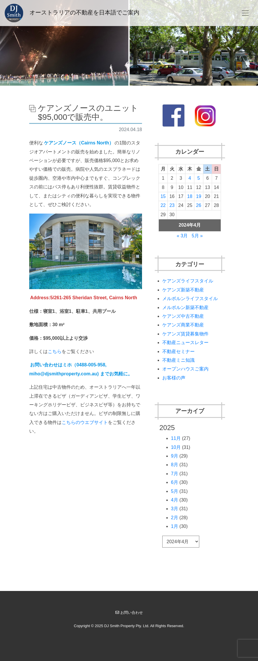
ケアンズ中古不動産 (183, 316)
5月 (174, 491)
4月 (174, 499)
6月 (174, 482)
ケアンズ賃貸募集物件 (185, 333)
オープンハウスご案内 (185, 368)
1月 (174, 526)
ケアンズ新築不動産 (183, 289)
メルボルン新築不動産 (185, 307)
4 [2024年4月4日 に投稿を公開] (190, 178)
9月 (174, 455)
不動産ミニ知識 (178, 360)
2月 (174, 517)
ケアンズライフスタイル (187, 280)
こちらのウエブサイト (85, 422)
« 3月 (182, 235)
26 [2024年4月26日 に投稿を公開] (198, 205)
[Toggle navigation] (245, 13)
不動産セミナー (178, 351)
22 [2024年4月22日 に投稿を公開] (163, 205)
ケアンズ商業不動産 (183, 324)
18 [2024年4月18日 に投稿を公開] (189, 196)
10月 (176, 447)
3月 (174, 508)
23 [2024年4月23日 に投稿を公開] (172, 205)
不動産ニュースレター (185, 342)
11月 (176, 438)
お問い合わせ (129, 612)
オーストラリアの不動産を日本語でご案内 (72, 13)
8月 (174, 464)
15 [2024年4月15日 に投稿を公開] (163, 196)
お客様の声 (173, 377)
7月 (174, 473)
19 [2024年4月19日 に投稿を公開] (198, 196)
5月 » (197, 235)
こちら (55, 351)
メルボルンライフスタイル (190, 298)
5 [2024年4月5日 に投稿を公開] (198, 178)
